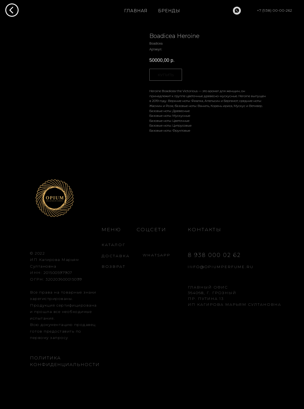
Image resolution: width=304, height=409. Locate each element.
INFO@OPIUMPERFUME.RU (221, 266)
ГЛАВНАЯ (135, 10)
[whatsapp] (237, 11)
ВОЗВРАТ (113, 266)
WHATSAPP (157, 255)
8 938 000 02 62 (214, 255)
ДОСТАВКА (116, 255)
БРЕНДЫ (169, 10)
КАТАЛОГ (113, 244)
